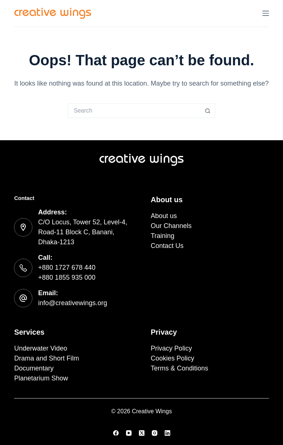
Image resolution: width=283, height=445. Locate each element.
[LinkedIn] (167, 433)
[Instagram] (154, 433)
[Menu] (265, 13)
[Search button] (207, 110)
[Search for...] (134, 110)
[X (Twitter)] (141, 433)
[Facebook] (116, 433)
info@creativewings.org (72, 303)
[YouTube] (129, 433)
